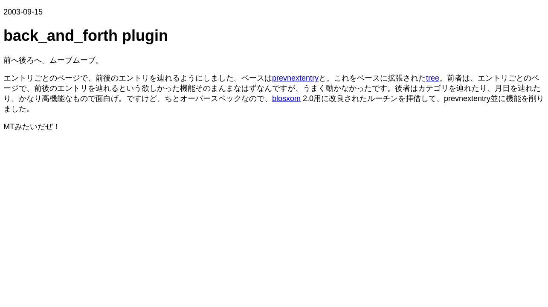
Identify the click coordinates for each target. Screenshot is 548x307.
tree (432, 78)
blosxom (286, 98)
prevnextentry (295, 78)
